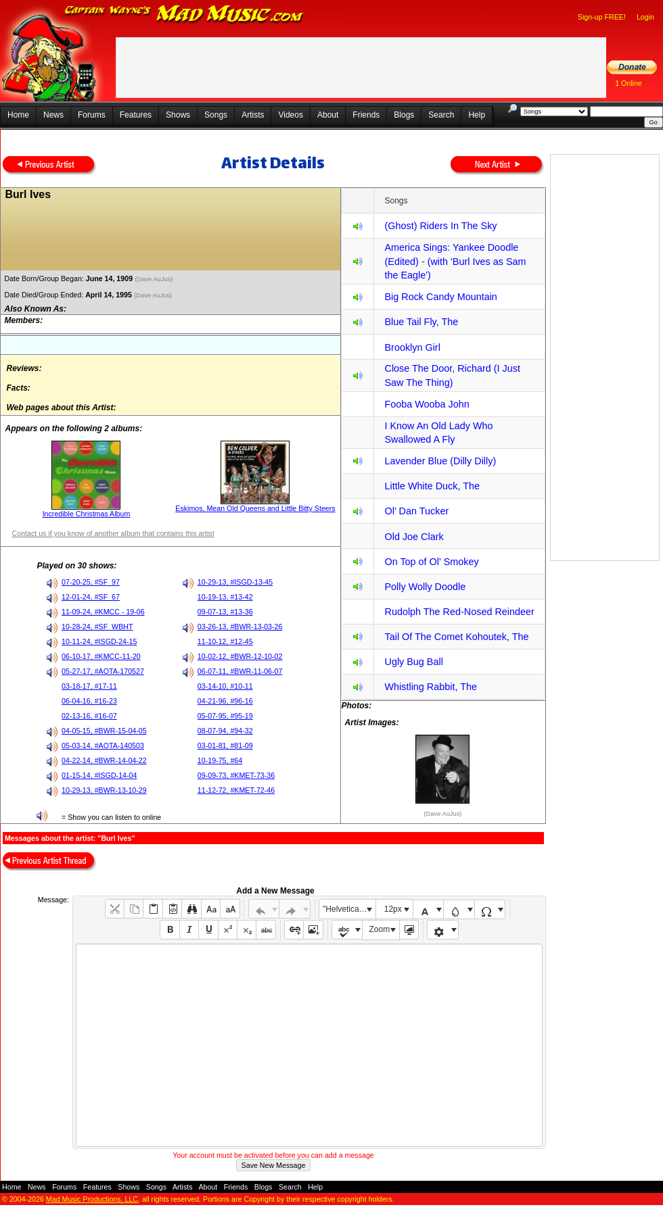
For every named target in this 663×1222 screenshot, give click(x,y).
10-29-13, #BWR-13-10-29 (104, 790)
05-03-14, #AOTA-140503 (103, 745)
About (327, 115)
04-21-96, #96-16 (225, 701)
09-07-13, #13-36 (225, 612)
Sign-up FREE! (602, 17)
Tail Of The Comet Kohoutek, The (456, 636)
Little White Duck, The (432, 486)
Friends (366, 115)
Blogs (404, 115)
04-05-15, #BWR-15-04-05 (104, 731)
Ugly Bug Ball (413, 661)
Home (18, 115)
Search (441, 115)
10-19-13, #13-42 (225, 597)
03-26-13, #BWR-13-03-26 (240, 626)
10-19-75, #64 (220, 760)
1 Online (628, 83)
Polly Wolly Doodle (424, 586)
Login (645, 17)
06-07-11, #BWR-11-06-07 (240, 671)
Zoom (379, 929)
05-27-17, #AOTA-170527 (103, 671)
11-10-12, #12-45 (225, 641)
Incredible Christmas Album (87, 514)
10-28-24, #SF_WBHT (97, 626)
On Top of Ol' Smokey (431, 561)
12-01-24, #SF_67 (91, 597)
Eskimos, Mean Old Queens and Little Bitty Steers (255, 508)
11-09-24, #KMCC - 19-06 (103, 612)
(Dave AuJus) (155, 279)
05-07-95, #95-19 (225, 716)
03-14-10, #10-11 (225, 686)
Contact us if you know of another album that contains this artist (113, 533)
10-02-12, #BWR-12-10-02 (240, 656)
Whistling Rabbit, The (430, 686)
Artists (253, 115)
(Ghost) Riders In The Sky (440, 225)
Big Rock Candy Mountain (440, 296)
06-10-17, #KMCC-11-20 (101, 656)
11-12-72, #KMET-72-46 (236, 790)
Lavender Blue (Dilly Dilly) (440, 461)
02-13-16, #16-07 (89, 716)
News (53, 115)
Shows (178, 115)
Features (136, 115)
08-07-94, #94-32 (225, 731)
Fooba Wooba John (426, 404)
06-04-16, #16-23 (89, 701)
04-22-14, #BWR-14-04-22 (104, 760)
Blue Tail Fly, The (421, 321)
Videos (290, 115)
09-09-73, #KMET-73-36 (236, 775)
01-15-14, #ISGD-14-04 (99, 775)
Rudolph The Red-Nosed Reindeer (459, 611)
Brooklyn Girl (412, 347)
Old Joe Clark (413, 536)
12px (393, 909)
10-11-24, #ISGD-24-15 (99, 641)
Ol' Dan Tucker (416, 511)
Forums (92, 115)
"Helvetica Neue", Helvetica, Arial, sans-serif (349, 909)
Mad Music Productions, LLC (92, 1199)
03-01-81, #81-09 (225, 745)
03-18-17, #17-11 (89, 686)
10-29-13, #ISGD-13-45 (235, 582)
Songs (215, 115)
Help (476, 115)
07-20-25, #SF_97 (91, 582)
